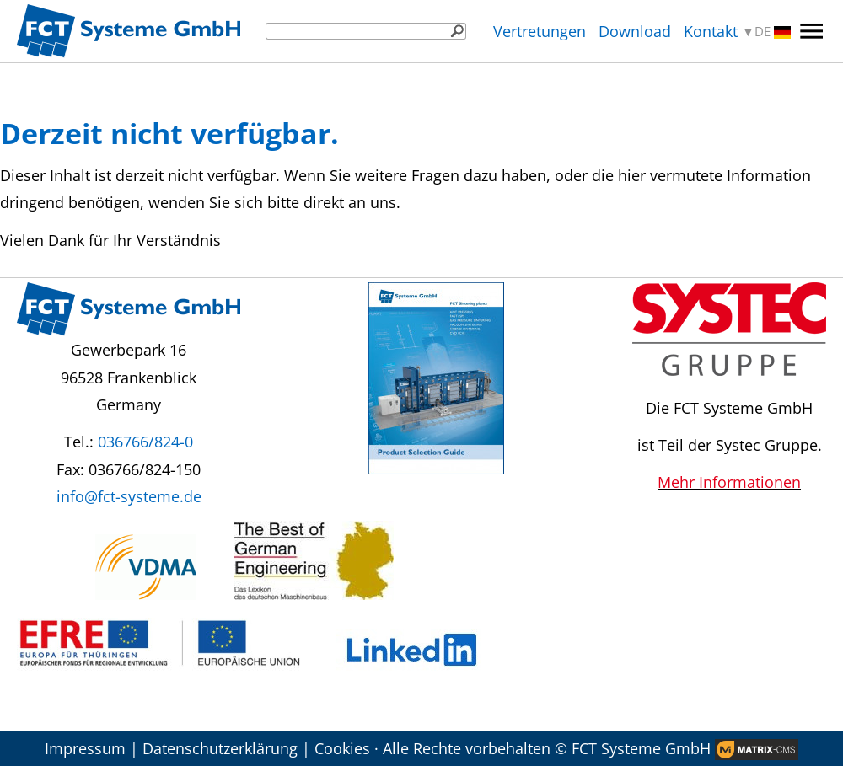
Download (635, 31)
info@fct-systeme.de (128, 496)
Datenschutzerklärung (220, 748)
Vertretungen (539, 31)
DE (772, 31)
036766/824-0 (145, 441)
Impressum (85, 748)
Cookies (342, 748)
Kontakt (711, 31)
